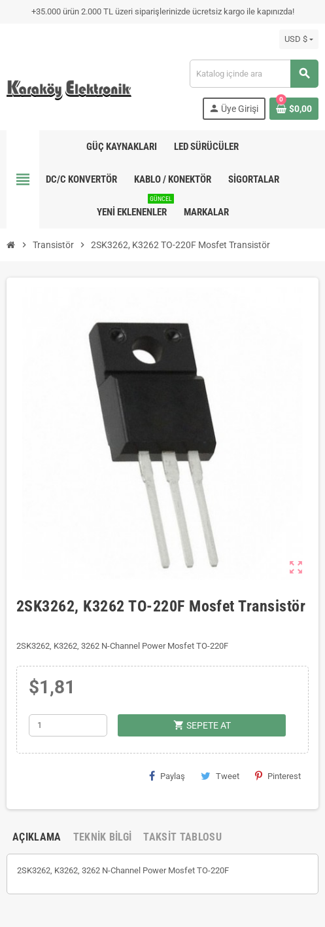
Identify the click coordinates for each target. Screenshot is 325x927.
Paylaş (167, 776)
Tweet (220, 776)
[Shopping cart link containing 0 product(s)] (293, 109)
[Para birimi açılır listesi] (298, 39)
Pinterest (278, 776)
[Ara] (254, 74)
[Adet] (68, 725)
